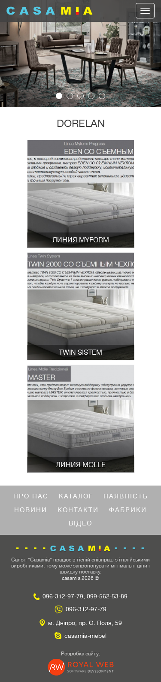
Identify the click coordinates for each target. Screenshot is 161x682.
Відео (80, 523)
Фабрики (128, 510)
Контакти (78, 510)
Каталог (76, 496)
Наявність (125, 496)
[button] (12, 53)
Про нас (31, 496)
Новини (30, 510)
